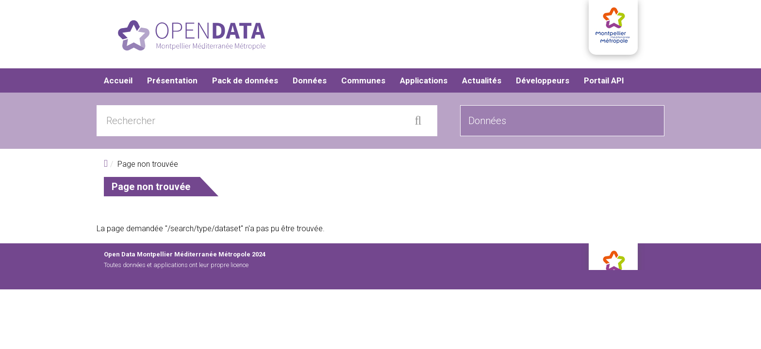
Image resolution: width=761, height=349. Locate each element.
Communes (363, 82)
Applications (423, 82)
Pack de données (245, 82)
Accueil (118, 82)
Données (310, 82)
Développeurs (542, 82)
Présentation (172, 82)
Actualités (481, 82)
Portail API (604, 82)
